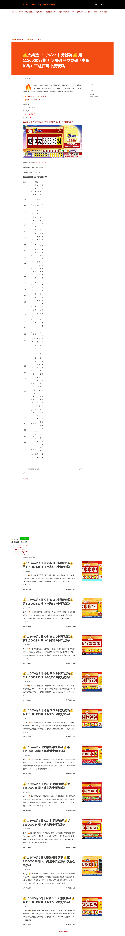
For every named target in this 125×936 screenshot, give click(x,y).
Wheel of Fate (20, 550)
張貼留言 (25, 479)
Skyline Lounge (20, 554)
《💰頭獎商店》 (42, 96)
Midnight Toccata (21, 546)
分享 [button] (91, 84)
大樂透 (92, 94)
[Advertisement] (59, 25)
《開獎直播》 (39, 12)
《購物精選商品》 (64, 12)
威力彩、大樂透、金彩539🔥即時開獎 (38, 4)
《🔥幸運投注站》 (29, 96)
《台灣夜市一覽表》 (91, 12)
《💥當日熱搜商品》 (18, 40)
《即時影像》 (103, 12)
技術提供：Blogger (62, 931)
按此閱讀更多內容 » (71, 589)
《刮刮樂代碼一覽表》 (26, 12)
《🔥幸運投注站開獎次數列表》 (34, 100)
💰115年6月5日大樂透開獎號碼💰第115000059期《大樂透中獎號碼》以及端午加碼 (49, 861)
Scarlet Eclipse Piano (23, 552)
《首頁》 (14, 12)
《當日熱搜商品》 (77, 12)
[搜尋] (96, 4)
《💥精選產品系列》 (34, 40)
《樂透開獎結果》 (51, 12)
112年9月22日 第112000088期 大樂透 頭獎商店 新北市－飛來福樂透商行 (48, 122)
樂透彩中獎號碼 (94, 96)
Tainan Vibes (19, 548)
